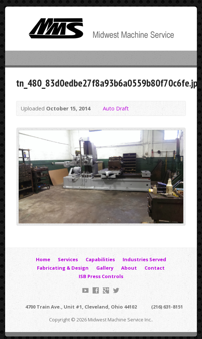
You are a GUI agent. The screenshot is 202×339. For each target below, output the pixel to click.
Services (68, 259)
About (129, 268)
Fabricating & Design (63, 268)
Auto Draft (116, 108)
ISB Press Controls (101, 276)
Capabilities (100, 259)
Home (43, 259)
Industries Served (144, 259)
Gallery (104, 268)
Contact (155, 268)
